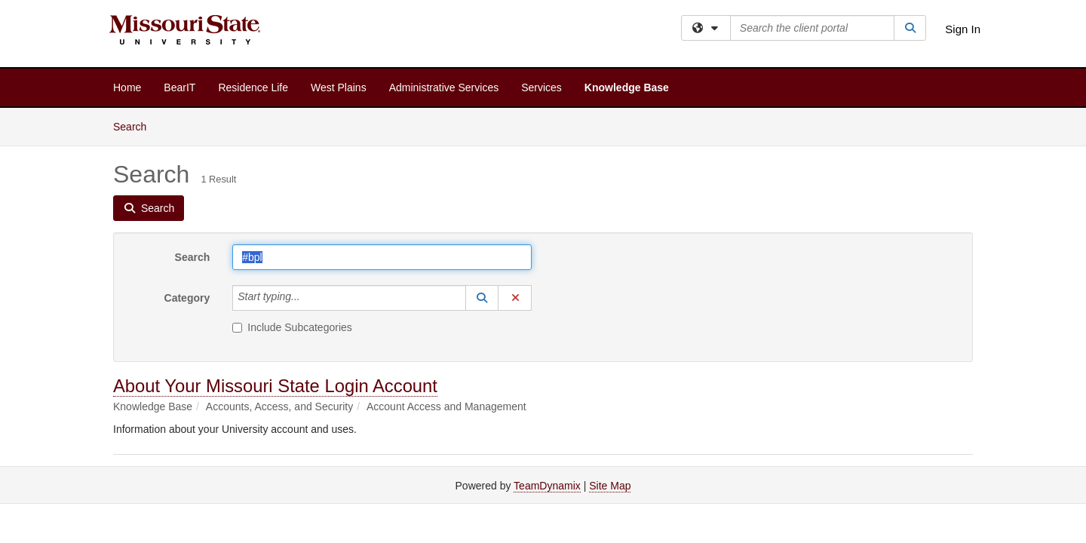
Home (127, 87)
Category (187, 298)
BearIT (179, 87)
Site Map (609, 486)
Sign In (962, 29)
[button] (482, 298)
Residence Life (253, 87)
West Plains (339, 87)
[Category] (308, 298)
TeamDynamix (547, 486)
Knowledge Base (626, 87)
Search (135, 125)
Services (541, 87)
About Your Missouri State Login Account (275, 386)
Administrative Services (444, 87)
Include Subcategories (292, 327)
